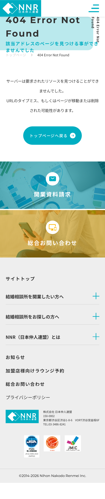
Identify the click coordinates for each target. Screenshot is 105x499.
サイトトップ (20, 278)
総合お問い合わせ (25, 384)
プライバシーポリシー (28, 397)
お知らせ (15, 357)
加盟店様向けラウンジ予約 (35, 370)
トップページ (16, 54)
